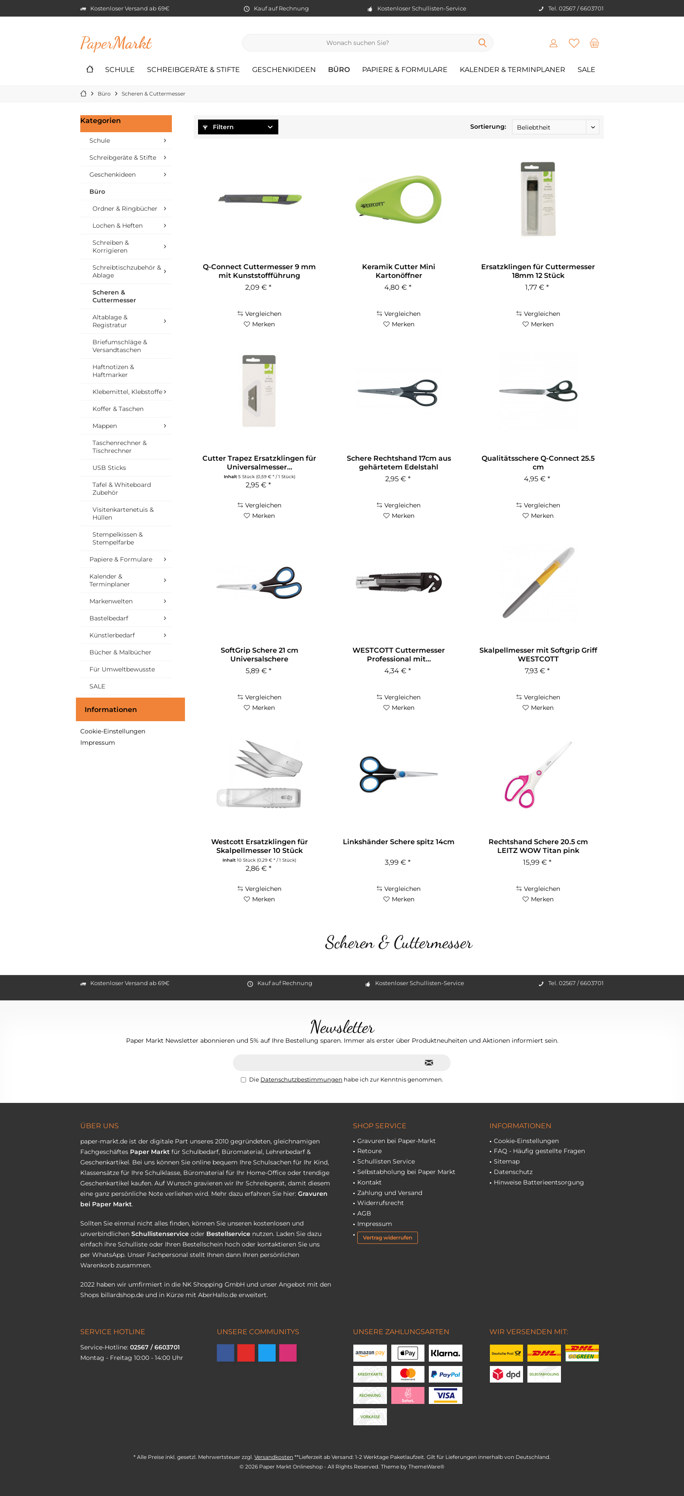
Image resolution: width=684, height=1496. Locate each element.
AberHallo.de (217, 1295)
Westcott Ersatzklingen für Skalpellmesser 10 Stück (259, 846)
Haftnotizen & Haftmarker (113, 371)
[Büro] (339, 70)
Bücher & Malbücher (120, 652)
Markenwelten (111, 601)
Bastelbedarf (108, 618)
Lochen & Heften (117, 225)
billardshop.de (122, 1295)
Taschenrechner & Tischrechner (119, 447)
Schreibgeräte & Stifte (122, 157)
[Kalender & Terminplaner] (512, 70)
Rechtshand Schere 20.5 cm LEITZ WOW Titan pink (538, 846)
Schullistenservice (160, 1234)
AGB (364, 1213)
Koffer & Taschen (118, 409)
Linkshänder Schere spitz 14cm (399, 842)
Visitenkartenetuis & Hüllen (123, 513)
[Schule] (120, 70)
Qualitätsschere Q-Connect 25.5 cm (538, 462)
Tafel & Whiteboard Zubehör (121, 488)
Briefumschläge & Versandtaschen (119, 346)
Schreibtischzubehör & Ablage (126, 271)
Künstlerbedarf (112, 635)
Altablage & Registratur (109, 321)
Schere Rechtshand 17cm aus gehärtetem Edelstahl (399, 462)
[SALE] (586, 70)
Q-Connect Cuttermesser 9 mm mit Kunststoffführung (259, 271)
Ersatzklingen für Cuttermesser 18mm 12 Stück (538, 271)
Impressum (97, 742)
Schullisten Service (386, 1161)
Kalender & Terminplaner (109, 580)
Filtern (218, 127)
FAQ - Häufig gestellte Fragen (539, 1151)
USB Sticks (109, 468)
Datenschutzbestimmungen (301, 1079)
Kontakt (369, 1182)
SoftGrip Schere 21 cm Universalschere (259, 654)
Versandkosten (273, 1457)
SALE (97, 686)
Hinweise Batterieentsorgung (539, 1182)
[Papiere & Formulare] (405, 70)
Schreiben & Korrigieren (110, 246)
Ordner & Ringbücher (124, 208)
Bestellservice (228, 1234)
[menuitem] (594, 42)
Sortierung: (488, 126)
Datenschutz (513, 1172)
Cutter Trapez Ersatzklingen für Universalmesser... (259, 462)
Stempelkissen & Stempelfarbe (117, 538)
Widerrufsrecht (380, 1203)
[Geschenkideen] (284, 70)
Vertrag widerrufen (387, 1237)
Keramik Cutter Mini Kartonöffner (398, 271)
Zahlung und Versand (389, 1193)
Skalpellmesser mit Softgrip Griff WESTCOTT (538, 654)
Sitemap (507, 1161)
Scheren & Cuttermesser (114, 296)
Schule (99, 140)
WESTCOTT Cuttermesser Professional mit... (398, 654)
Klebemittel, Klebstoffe (127, 392)
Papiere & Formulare (120, 559)
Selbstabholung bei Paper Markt (406, 1172)
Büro (97, 191)
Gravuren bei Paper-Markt (396, 1141)
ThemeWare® (426, 1466)
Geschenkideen (112, 174)
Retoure (369, 1151)
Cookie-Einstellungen (112, 731)
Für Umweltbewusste (122, 669)
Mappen (104, 426)
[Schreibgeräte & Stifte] (193, 70)
